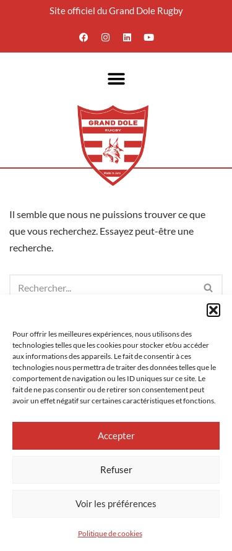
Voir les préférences (116, 503)
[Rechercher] (102, 287)
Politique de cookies (110, 533)
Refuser (116, 469)
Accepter (116, 435)
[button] (213, 310)
